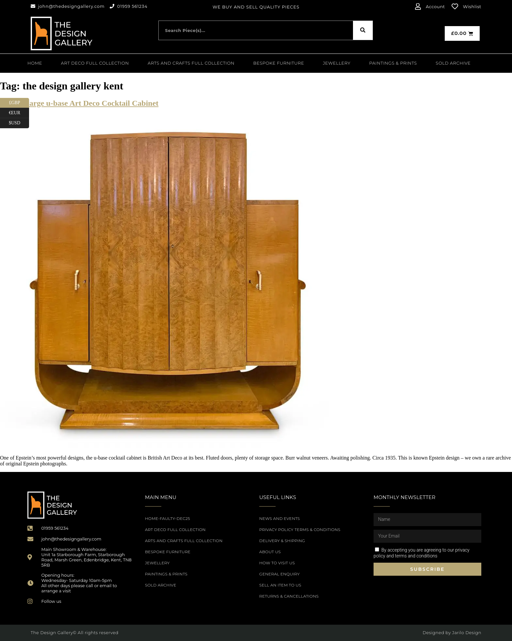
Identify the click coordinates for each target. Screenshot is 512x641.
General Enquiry (279, 573)
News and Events (279, 518)
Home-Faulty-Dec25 (167, 518)
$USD (19, 123)
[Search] (363, 30)
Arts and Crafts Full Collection (191, 63)
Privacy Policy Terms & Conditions (299, 529)
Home (34, 63)
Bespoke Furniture (278, 63)
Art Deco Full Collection (95, 63)
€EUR (19, 113)
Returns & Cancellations (289, 596)
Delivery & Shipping (282, 540)
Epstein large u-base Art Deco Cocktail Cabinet (79, 103)
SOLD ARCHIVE (453, 63)
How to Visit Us (277, 562)
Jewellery (336, 63)
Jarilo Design (466, 632)
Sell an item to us (280, 585)
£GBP (19, 103)
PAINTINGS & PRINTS (393, 63)
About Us (270, 551)
